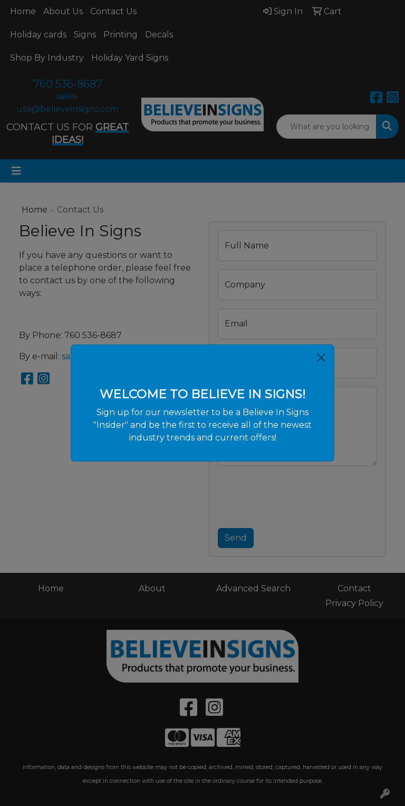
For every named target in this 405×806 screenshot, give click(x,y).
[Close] (321, 357)
